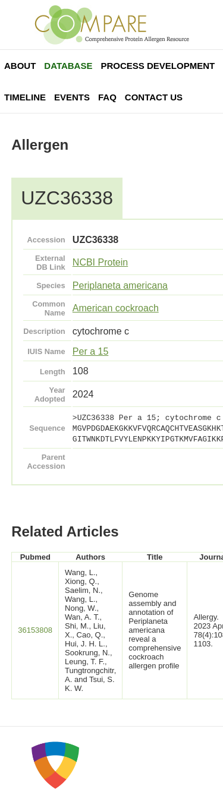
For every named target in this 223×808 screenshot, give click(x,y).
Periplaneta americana (120, 285)
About (20, 66)
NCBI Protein (100, 262)
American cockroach (116, 308)
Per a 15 (90, 351)
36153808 (35, 630)
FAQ (107, 97)
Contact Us (154, 97)
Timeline (25, 97)
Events (72, 97)
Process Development (157, 66)
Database (68, 66)
